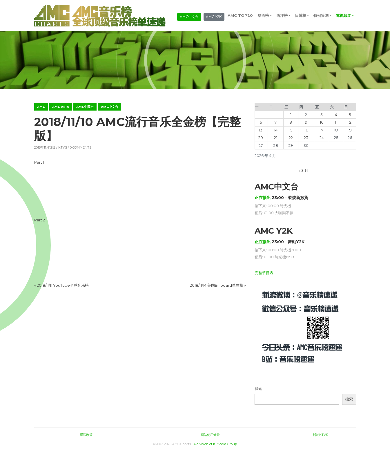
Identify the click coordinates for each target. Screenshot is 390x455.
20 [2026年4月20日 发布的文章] (260, 141)
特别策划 (321, 10)
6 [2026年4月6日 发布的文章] (261, 126)
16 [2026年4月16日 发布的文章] (306, 133)
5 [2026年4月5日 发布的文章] (350, 118)
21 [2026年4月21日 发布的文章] (275, 141)
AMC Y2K (215, 19)
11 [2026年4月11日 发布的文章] (336, 126)
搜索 (258, 392)
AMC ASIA (60, 110)
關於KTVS (320, 438)
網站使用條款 (210, 438)
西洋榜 (282, 10)
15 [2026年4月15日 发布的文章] (290, 133)
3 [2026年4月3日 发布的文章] (321, 118)
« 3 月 (303, 174)
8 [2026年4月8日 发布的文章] (290, 126)
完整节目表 (264, 276)
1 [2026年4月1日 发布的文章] (290, 118)
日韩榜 (300, 10)
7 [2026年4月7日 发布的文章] (276, 126)
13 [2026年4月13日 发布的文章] (260, 133)
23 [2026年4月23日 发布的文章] (306, 141)
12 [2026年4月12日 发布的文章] (349, 126)
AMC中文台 (189, 19)
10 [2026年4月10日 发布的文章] (322, 126)
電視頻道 (235, 25)
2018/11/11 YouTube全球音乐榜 (63, 289)
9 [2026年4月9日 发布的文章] (306, 126)
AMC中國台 (85, 110)
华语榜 (263, 10)
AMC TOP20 (240, 10)
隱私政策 (86, 438)
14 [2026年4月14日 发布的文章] (275, 133)
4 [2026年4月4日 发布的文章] (336, 118)
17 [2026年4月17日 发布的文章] (321, 133)
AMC (41, 110)
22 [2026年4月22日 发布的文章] (291, 141)
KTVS (62, 151)
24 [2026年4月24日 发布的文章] (322, 141)
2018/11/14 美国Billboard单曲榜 (216, 289)
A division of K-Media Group (215, 448)
